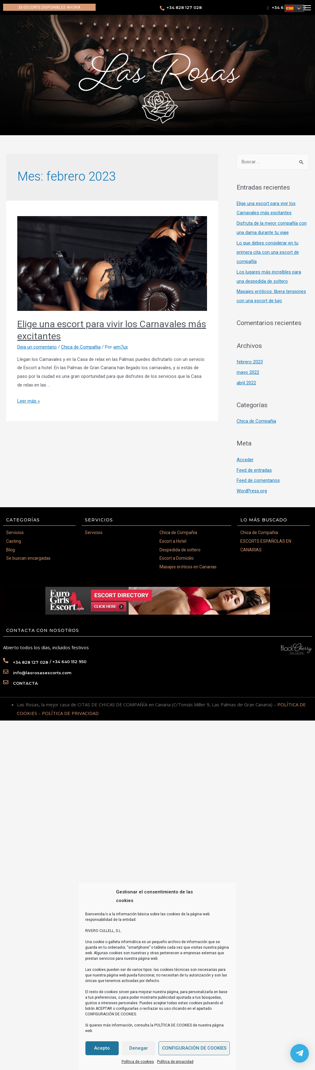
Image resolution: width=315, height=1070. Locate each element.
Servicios (15, 532)
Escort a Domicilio (177, 558)
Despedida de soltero (180, 549)
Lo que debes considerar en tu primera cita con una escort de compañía (268, 252)
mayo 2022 (248, 372)
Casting (13, 541)
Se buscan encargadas (28, 558)
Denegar (138, 1048)
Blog (10, 549)
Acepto (102, 1048)
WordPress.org (252, 491)
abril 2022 (246, 383)
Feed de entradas (254, 470)
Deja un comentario (37, 347)
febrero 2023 (250, 362)
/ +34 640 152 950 (68, 661)
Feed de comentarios (258, 480)
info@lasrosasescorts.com (42, 672)
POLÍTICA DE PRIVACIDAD (70, 713)
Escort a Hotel (173, 541)
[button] (49, 7)
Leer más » (28, 401)
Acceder (245, 459)
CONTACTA (25, 683)
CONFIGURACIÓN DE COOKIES (194, 1048)
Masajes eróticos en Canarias (188, 566)
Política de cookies (138, 1062)
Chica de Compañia (81, 347)
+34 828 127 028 (184, 7)
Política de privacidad (175, 1062)
